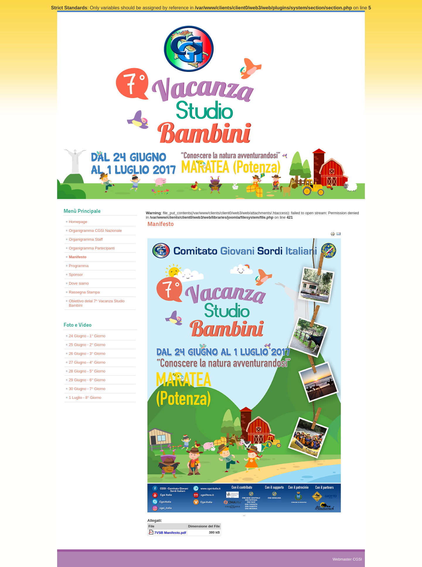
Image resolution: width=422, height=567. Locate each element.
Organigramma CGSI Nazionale (95, 230)
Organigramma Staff (86, 239)
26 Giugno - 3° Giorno (87, 353)
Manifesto (77, 257)
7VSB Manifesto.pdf (170, 532)
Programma (79, 266)
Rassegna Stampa (84, 292)
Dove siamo (79, 283)
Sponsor (76, 274)
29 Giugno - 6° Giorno (87, 380)
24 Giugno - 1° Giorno (87, 336)
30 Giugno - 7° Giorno (87, 389)
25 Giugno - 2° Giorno (87, 344)
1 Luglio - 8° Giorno (85, 397)
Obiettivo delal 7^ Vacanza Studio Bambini (97, 303)
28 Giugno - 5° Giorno (87, 371)
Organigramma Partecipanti (92, 248)
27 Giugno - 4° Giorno (87, 362)
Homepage (78, 222)
